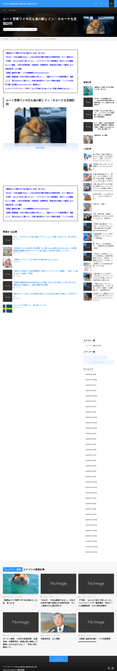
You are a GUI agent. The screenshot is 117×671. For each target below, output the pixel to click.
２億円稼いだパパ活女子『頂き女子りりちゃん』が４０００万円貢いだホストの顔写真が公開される (103, 277)
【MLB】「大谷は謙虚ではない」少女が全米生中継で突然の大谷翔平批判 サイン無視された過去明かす (40, 57)
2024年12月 (89, 416)
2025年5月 (89, 390)
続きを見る (40, 148)
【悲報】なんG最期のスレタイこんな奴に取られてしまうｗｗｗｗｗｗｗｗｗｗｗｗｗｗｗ (103, 297)
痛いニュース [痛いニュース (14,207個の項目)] (109, 362)
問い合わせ (12, 10)
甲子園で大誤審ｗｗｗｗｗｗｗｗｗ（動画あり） (23, 84)
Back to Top (58, 656)
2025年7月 (89, 379)
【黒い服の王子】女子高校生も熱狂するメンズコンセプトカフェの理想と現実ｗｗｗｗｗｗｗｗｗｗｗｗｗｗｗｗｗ (103, 188)
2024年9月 (89, 432)
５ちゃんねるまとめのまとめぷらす (26, 663)
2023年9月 (89, 496)
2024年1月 (89, 474)
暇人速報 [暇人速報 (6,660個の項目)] (99, 362)
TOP (4, 10)
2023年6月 (89, 511)
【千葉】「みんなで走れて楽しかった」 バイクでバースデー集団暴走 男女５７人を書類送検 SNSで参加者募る (40, 61)
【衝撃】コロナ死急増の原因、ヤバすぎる (103, 265)
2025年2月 (89, 406)
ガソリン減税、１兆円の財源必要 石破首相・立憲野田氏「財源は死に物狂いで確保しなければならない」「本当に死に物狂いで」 (40, 65)
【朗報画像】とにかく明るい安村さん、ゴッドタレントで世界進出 (103, 236)
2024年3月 (89, 464)
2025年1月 (89, 411)
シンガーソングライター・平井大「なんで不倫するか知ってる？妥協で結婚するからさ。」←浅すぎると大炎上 (40, 88)
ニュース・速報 (19, 29)
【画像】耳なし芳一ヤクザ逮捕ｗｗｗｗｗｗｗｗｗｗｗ (103, 166)
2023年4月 (89, 522)
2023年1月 (89, 538)
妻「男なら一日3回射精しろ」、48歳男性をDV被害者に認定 (103, 246)
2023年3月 (89, 527)
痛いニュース (55, 593)
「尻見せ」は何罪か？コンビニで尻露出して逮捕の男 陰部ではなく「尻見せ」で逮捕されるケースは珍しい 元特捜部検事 (103, 257)
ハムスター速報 (30, 29)
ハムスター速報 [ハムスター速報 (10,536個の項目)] (89, 362)
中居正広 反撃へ (99, 204)
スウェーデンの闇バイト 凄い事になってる (29, 305)
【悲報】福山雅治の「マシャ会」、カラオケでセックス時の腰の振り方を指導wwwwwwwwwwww (103, 227)
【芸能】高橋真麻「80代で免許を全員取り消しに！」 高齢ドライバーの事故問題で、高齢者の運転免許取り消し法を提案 (40, 77)
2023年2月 (89, 533)
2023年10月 (89, 490)
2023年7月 (89, 506)
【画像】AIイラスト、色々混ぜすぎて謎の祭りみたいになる (35, 259)
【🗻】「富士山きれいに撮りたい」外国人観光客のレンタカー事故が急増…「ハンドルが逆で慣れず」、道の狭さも (40, 81)
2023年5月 (89, 517)
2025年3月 (89, 401)
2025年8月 (89, 374)
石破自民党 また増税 (13, 69)
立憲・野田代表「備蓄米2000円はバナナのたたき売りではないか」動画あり (103, 216)
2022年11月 (89, 548)
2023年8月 (89, 501)
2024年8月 (89, 437)
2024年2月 (89, 469)
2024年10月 (89, 427)
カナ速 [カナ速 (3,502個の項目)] (104, 357)
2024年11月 (89, 422)
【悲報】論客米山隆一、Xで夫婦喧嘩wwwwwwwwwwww (27, 73)
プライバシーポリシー (10, 666)
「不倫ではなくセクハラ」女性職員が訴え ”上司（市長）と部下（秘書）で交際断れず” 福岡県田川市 (103, 287)
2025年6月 (89, 385)
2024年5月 (89, 453)
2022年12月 (89, 543)
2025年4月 (89, 395)
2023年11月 (89, 485)
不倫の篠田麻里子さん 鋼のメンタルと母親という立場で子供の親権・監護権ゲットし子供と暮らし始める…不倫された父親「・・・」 (103, 178)
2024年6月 (89, 448)
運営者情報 (21, 666)
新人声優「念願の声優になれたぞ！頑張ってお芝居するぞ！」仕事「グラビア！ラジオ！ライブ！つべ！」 (103, 157)
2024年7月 (89, 443)
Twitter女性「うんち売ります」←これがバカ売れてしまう (103, 196)
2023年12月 (89, 480)
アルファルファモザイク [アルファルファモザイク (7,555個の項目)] (92, 357)
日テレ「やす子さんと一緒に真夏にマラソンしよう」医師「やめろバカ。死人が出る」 (45, 237)
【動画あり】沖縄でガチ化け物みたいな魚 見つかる (25, 53)
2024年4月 (89, 459)
